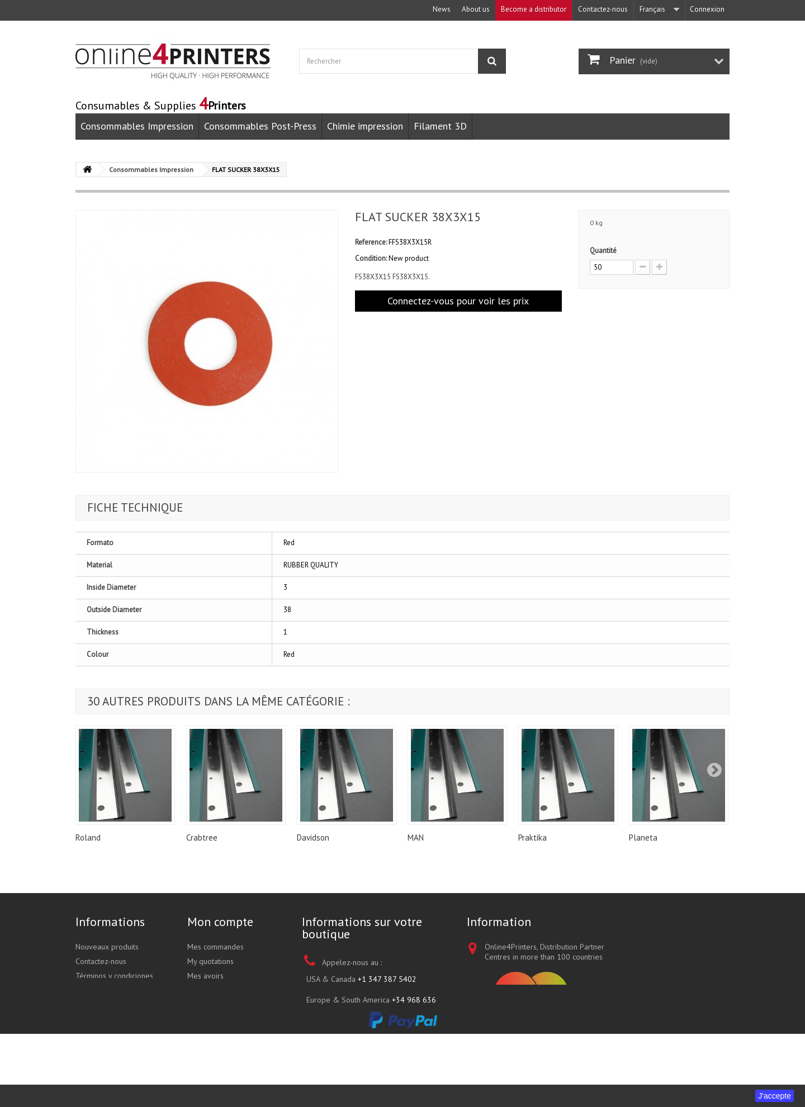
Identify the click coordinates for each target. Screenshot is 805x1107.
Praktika (532, 837)
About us (476, 9)
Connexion (707, 9)
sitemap (88, 1019)
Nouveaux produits (107, 947)
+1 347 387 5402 (387, 979)
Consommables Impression (136, 126)
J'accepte (774, 1095)
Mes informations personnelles (216, 1010)
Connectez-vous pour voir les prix (458, 300)
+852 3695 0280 (399, 1037)
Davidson (313, 837)
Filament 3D (440, 126)
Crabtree (201, 837)
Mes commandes (215, 947)
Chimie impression (365, 126)
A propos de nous (105, 990)
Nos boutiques (99, 1005)
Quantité (603, 250)
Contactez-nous (603, 9)
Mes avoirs (205, 976)
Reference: (371, 242)
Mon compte (220, 921)
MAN (416, 837)
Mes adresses (210, 990)
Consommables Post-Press (260, 126)
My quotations (210, 961)
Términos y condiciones (114, 976)
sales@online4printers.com (394, 1062)
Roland (88, 837)
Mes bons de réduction (225, 1029)
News (442, 9)
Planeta (643, 837)
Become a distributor (533, 9)
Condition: (371, 258)
